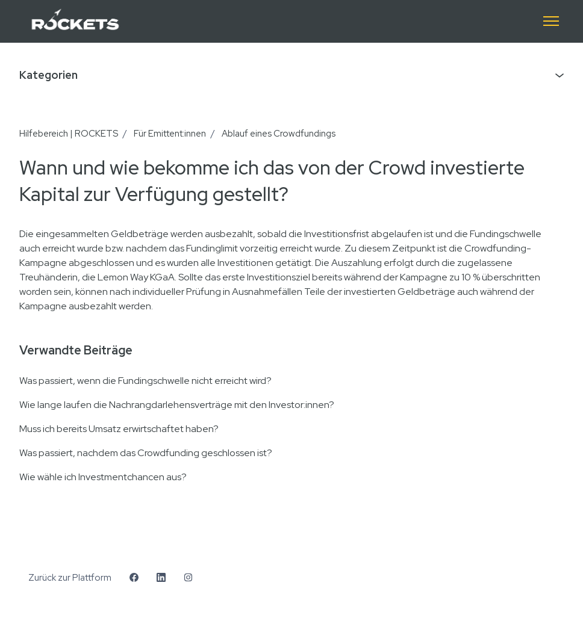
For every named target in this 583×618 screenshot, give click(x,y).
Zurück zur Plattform (69, 578)
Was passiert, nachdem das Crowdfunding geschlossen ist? (145, 453)
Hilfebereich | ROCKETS (68, 134)
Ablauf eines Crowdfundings (278, 134)
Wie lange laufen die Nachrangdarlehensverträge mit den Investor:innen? (176, 404)
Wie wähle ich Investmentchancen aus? (103, 477)
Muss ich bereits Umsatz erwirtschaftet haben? (119, 428)
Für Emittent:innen (170, 134)
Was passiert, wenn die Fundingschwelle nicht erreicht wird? (145, 380)
